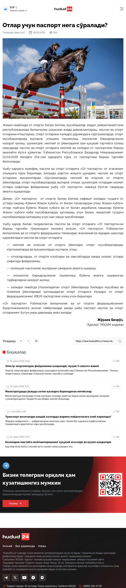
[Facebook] (33, 577)
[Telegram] (6, 577)
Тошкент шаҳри (18, 10)
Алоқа (42, 546)
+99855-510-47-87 (90, 586)
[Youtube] (24, 577)
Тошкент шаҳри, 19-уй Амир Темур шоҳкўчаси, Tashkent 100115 (39, 586)
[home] (16, 536)
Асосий (7, 546)
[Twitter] (15, 577)
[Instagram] (42, 577)
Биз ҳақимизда (25, 546)
